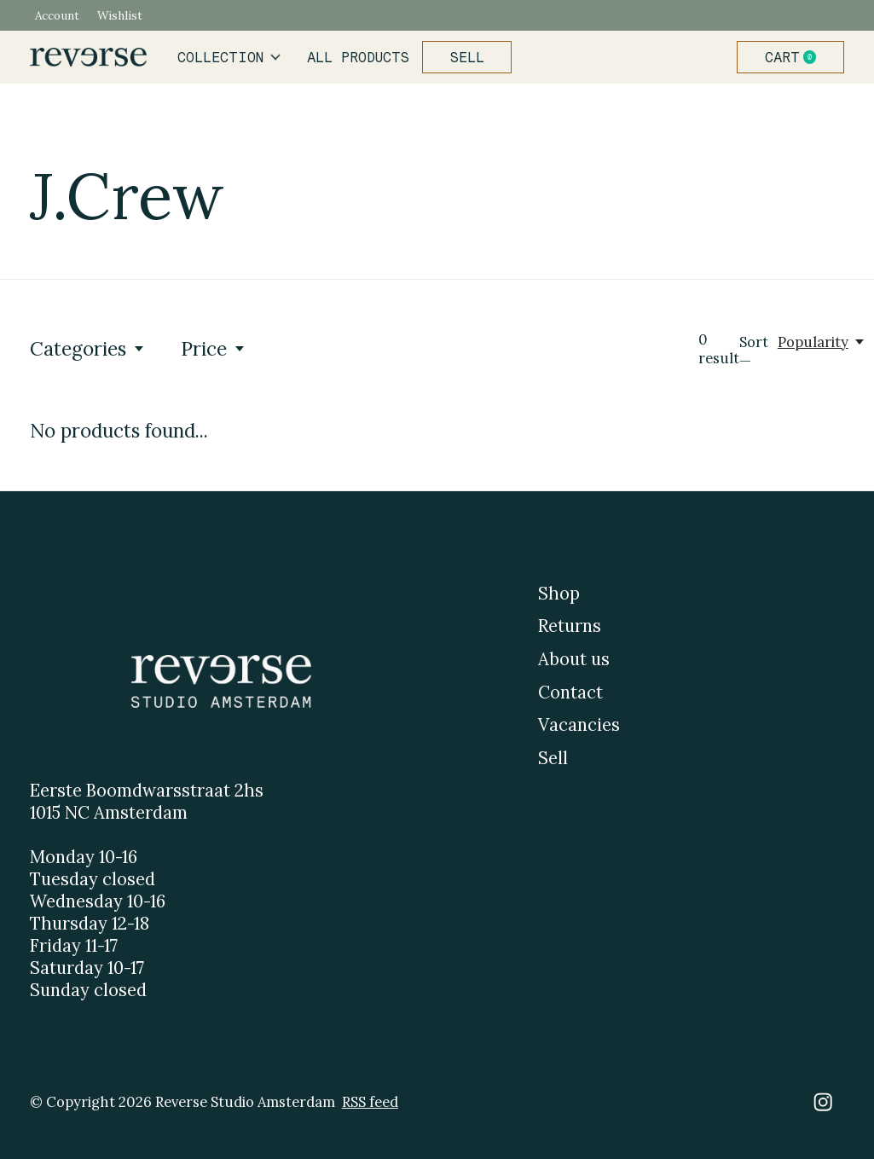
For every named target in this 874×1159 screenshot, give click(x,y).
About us (574, 659)
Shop (559, 593)
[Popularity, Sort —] (822, 342)
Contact (570, 692)
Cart (797, 57)
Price (213, 348)
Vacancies (579, 725)
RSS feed (370, 1101)
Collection (229, 57)
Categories (88, 348)
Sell (467, 57)
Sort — (753, 351)
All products (358, 57)
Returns (569, 626)
